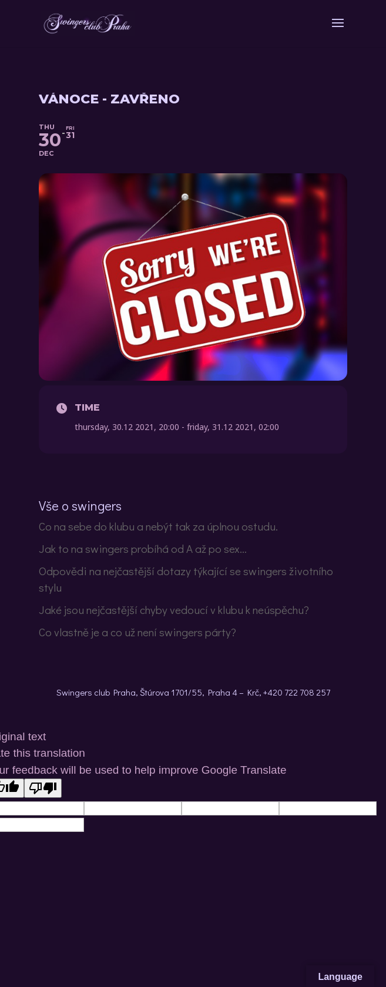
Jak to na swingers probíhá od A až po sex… (143, 548)
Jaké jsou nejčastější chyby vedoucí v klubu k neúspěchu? (174, 609)
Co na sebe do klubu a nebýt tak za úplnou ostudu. (158, 526)
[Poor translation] (43, 788)
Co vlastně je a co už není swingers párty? (137, 632)
